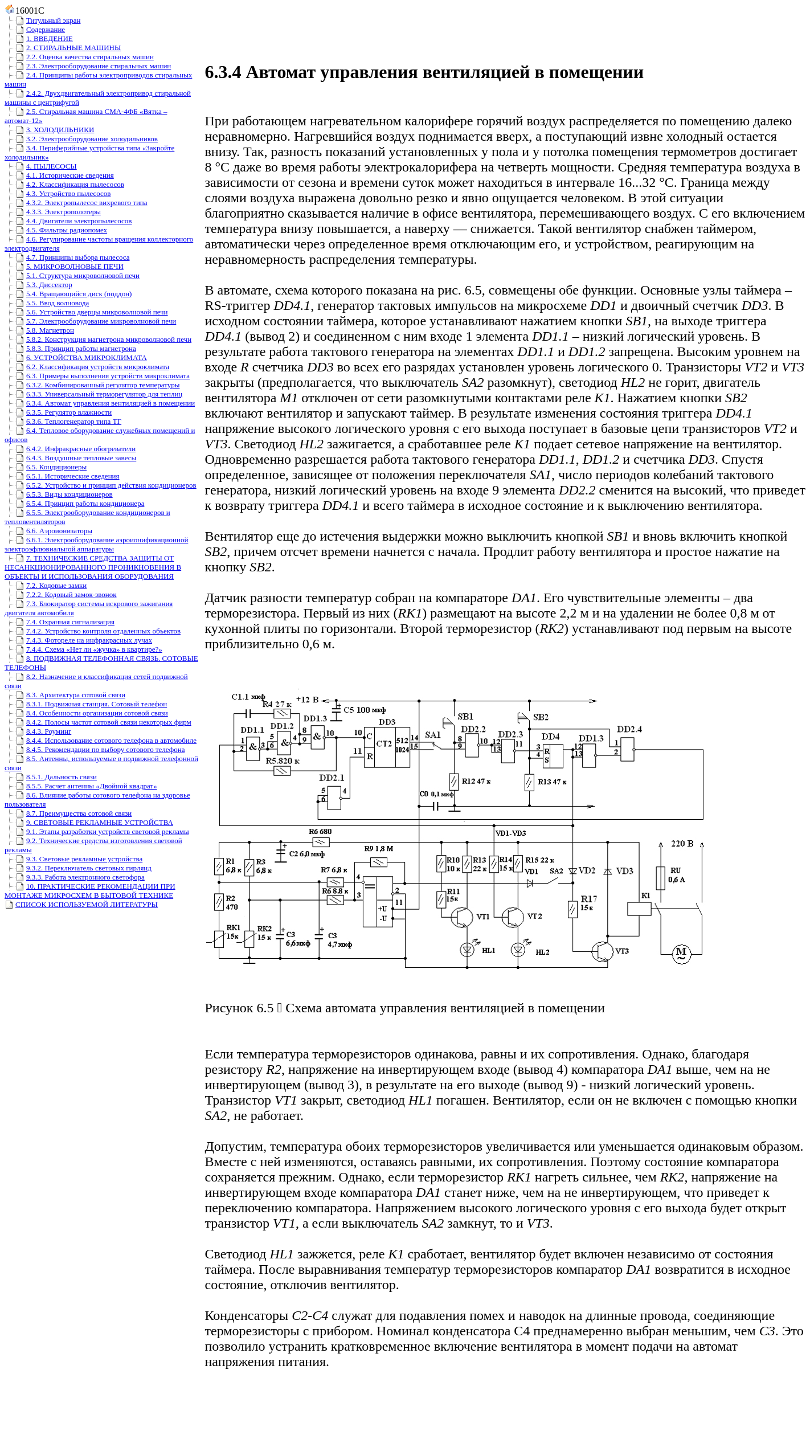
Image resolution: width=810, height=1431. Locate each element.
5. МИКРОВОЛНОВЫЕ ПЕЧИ (64, 266)
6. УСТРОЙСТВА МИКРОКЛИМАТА (76, 357)
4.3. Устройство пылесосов (58, 193)
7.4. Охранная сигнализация (59, 622)
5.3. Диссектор (38, 284)
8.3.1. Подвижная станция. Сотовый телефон (86, 704)
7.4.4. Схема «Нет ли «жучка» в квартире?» (83, 649)
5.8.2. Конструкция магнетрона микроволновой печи (98, 339)
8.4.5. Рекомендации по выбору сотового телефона (95, 749)
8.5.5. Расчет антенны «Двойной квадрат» (81, 786)
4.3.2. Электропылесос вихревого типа (76, 202)
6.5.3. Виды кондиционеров (59, 494)
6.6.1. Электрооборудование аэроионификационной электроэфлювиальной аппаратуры (96, 544)
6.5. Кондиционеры (46, 467)
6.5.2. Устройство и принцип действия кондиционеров (101, 485)
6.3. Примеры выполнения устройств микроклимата (97, 375)
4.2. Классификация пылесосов (64, 184)
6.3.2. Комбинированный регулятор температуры (92, 385)
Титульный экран (42, 20)
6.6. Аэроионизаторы (48, 530)
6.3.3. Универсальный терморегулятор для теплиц (93, 394)
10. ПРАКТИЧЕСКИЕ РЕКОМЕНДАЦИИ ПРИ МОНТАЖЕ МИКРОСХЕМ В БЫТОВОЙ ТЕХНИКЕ (90, 891)
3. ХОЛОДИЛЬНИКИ (49, 129)
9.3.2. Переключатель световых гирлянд (78, 868)
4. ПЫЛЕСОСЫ (41, 166)
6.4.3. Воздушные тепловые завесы (70, 457)
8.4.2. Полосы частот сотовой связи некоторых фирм (98, 722)
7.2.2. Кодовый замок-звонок (61, 594)
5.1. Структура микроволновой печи (72, 275)
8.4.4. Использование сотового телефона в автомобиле (101, 740)
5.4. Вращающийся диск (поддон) (68, 293)
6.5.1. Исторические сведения (62, 476)
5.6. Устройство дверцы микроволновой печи (86, 312)
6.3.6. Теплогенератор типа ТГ (63, 421)
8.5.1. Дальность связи (51, 776)
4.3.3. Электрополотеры (53, 211)
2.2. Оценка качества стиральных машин (79, 56)
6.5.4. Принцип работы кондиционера (74, 503)
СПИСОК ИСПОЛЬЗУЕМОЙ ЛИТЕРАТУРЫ (81, 904)
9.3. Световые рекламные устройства (73, 858)
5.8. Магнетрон (39, 330)
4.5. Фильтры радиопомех (56, 230)
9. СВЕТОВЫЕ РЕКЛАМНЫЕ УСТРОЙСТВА (89, 822)
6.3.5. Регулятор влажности (58, 412)
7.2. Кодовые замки (46, 585)
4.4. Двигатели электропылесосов (68, 220)
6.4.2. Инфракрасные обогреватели (70, 448)
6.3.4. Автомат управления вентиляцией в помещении (100, 403)
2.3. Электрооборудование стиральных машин (88, 66)
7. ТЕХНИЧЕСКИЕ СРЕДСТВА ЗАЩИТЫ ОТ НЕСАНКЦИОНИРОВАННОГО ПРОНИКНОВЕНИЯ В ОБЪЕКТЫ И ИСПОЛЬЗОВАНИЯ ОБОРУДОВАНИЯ (93, 567)
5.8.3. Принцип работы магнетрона (70, 348)
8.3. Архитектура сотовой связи (65, 694)
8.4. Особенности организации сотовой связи (86, 713)
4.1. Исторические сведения (59, 175)
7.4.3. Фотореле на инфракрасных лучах (78, 640)
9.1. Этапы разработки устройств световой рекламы (97, 831)
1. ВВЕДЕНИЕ (39, 38)
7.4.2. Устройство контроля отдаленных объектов (93, 631)
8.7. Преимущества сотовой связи (68, 813)
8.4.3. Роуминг (38, 731)
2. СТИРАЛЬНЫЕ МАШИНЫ (63, 47)
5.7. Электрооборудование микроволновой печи (90, 321)
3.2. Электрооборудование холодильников (81, 138)
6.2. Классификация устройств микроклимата (87, 366)
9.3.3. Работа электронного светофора (75, 877)
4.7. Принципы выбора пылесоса (67, 257)
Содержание (35, 29)
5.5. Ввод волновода (47, 303)
